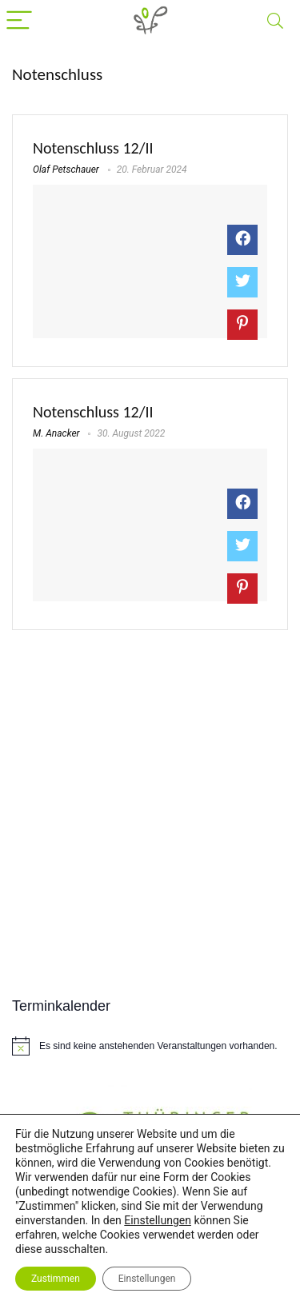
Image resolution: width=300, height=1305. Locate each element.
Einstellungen (157, 1220)
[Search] (275, 21)
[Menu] (19, 21)
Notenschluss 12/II (93, 148)
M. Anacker (56, 433)
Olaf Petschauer (66, 169)
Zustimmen (55, 1278)
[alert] (150, 1046)
